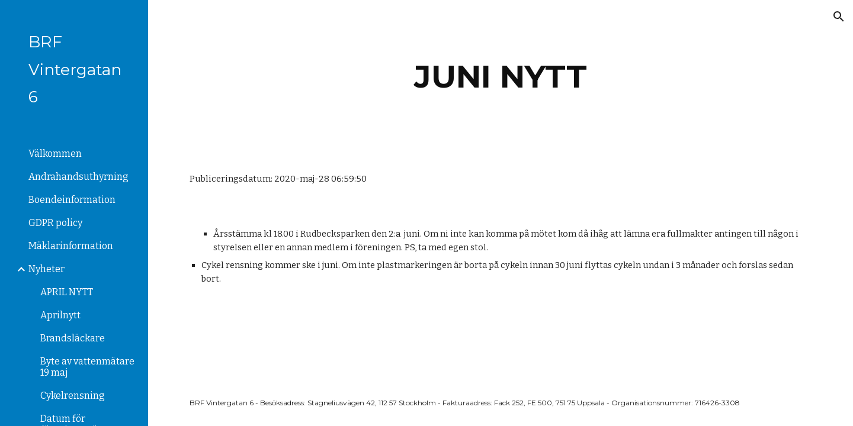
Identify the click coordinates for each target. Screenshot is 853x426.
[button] (839, 16)
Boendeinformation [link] (72, 199)
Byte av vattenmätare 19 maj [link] (87, 367)
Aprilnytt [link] (60, 315)
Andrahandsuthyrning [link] (78, 176)
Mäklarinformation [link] (70, 245)
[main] (501, 76)
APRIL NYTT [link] (66, 292)
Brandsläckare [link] (72, 338)
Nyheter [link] (46, 269)
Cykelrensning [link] (72, 395)
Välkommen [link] (55, 153)
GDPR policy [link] (55, 222)
